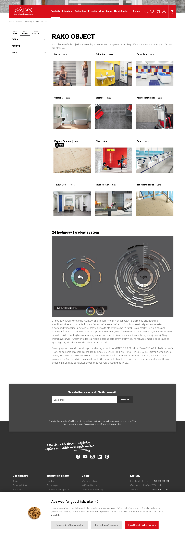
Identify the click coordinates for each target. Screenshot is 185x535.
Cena (14, 53)
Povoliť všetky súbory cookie (142, 525)
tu (121, 424)
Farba (15, 39)
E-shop (136, 11)
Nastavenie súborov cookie (69, 525)
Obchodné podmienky (92, 489)
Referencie (17, 489)
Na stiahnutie (121, 11)
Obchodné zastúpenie (58, 489)
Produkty (51, 481)
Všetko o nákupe (90, 481)
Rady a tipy (80, 11)
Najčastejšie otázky (91, 485)
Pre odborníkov (96, 11)
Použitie (16, 46)
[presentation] (74, 411)
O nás (109, 11)
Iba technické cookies (106, 525)
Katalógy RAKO (19, 485)
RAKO (14, 32)
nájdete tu (55, 515)
